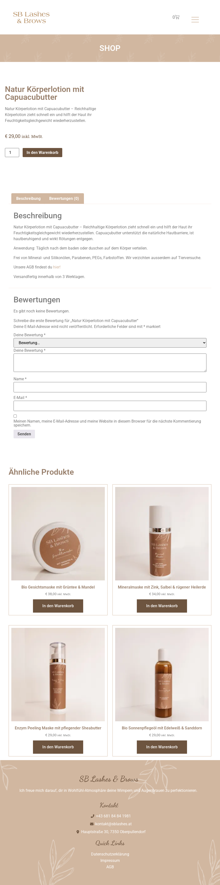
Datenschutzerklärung (110, 854)
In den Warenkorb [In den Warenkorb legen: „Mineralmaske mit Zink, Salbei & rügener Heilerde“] (162, 606)
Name (20, 379)
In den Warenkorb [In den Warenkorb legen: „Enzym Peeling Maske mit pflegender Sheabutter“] (58, 747)
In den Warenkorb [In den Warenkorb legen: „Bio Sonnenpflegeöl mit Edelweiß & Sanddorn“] (162, 747)
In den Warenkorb (42, 152)
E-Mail (20, 398)
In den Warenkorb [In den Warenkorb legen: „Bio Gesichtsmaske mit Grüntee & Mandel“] (58, 606)
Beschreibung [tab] (28, 198)
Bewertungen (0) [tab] (64, 198)
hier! (57, 267)
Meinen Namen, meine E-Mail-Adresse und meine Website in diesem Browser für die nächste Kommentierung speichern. (107, 423)
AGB (110, 867)
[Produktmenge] (12, 152)
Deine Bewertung (30, 335)
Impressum (110, 860)
